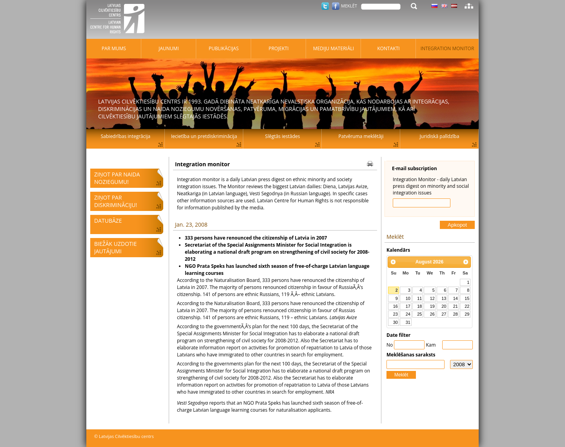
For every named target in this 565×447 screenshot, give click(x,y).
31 (408, 322)
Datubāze (108, 220)
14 (455, 298)
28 (455, 314)
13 (443, 298)
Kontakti (388, 48)
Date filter (398, 335)
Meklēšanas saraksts (411, 354)
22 (467, 306)
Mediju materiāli (333, 48)
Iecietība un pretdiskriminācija (204, 136)
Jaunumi (169, 48)
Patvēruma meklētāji (361, 136)
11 (419, 298)
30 (395, 322)
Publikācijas (224, 48)
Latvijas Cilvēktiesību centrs (119, 19)
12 (432, 298)
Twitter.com (325, 6)
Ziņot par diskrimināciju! (115, 201)
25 (419, 314)
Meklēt (401, 375)
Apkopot (457, 225)
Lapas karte (469, 6)
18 (419, 306)
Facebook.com (335, 6)
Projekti (278, 48)
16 (395, 306)
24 (408, 314)
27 (443, 314)
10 (408, 298)
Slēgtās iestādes (282, 136)
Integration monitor (447, 48)
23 (395, 314)
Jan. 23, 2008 (191, 224)
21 (455, 306)
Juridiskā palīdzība (439, 136)
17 (408, 306)
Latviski (454, 6)
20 (443, 306)
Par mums (114, 48)
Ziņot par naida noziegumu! (117, 178)
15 (467, 298)
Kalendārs (398, 250)
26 (432, 314)
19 (432, 306)
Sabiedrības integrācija (125, 136)
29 (467, 314)
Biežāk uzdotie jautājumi (115, 247)
